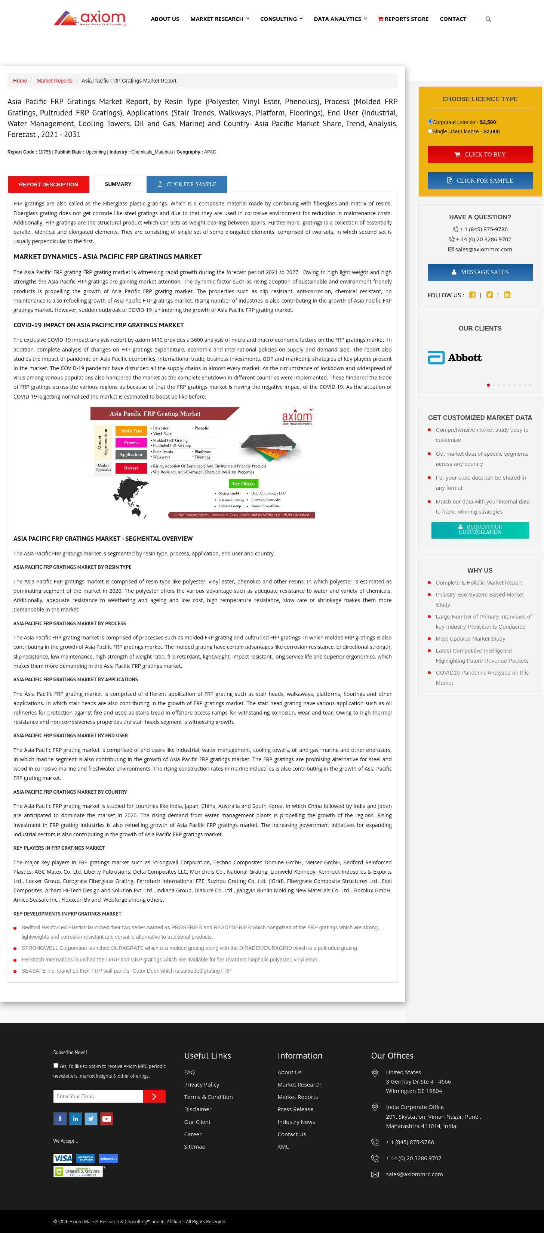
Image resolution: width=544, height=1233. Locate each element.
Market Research (216, 18)
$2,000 (492, 131)
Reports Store (403, 18)
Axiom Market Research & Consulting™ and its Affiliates (127, 1221)
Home (20, 81)
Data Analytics (337, 18)
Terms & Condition (208, 1096)
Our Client (197, 1121)
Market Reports (55, 81)
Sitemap (195, 1146)
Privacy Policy (201, 1084)
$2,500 (488, 122)
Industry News (296, 1121)
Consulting (278, 18)
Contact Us (292, 1134)
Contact (453, 18)
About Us (165, 18)
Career (193, 1134)
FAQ (189, 1072)
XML (283, 1146)
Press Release (296, 1109)
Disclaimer (198, 1109)
